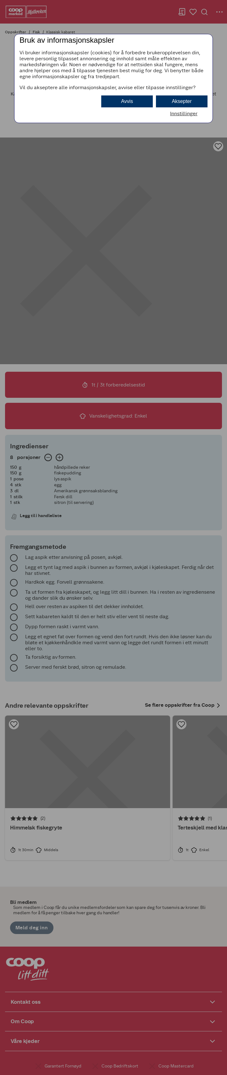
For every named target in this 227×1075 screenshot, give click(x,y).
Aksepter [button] (181, 101)
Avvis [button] (127, 101)
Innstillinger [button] (183, 113)
